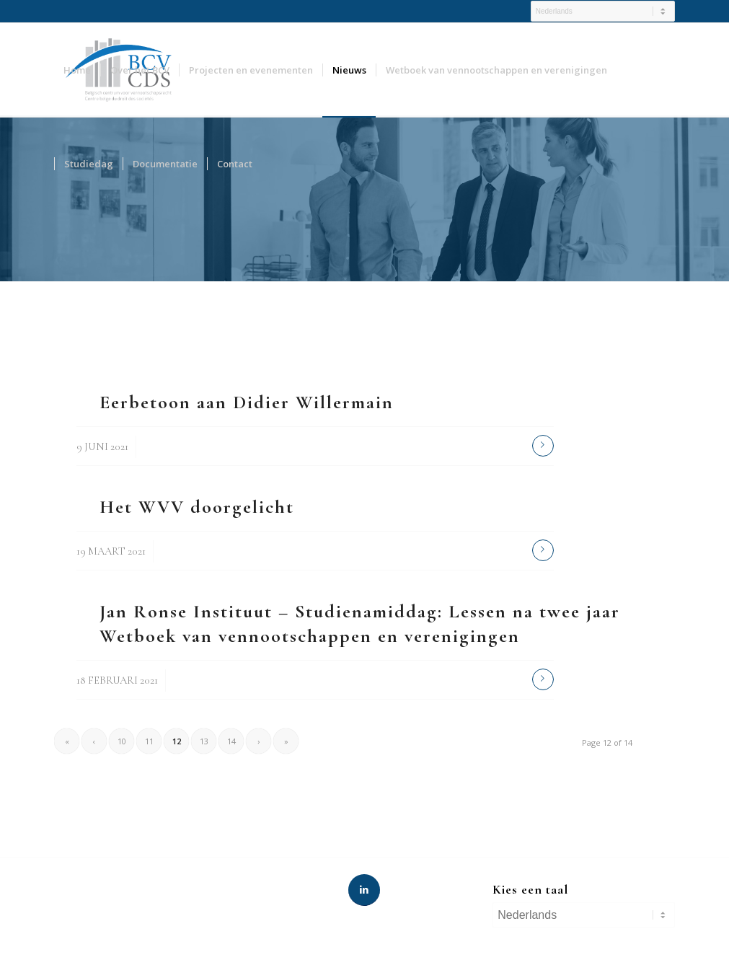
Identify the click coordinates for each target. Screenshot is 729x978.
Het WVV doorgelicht (197, 506)
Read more (543, 446)
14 (231, 741)
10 (122, 741)
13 (204, 741)
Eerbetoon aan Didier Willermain (247, 402)
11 (149, 741)
